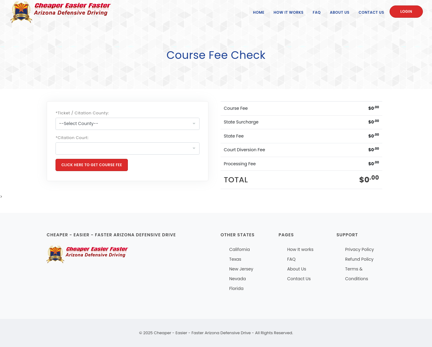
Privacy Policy (359, 249)
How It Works (289, 12)
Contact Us (371, 12)
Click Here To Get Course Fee (91, 164)
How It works (300, 249)
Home (259, 12)
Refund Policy (359, 259)
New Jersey (241, 269)
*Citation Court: (72, 138)
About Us (339, 12)
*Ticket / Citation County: (82, 113)
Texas (235, 259)
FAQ (317, 12)
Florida (236, 288)
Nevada (237, 279)
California (239, 249)
